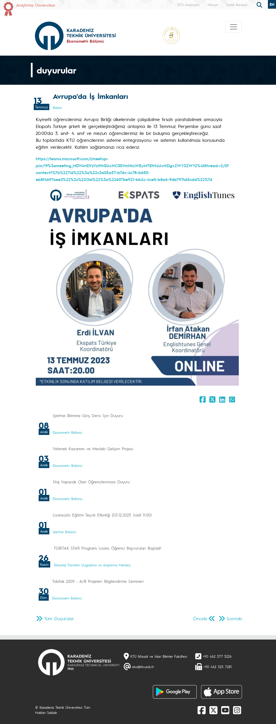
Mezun (213, 4)
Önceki (200, 618)
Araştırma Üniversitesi (35, 4)
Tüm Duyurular (59, 618)
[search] (260, 4)
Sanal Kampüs (236, 4)
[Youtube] (225, 710)
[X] (213, 710)
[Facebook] (202, 710)
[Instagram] (237, 710)
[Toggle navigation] (234, 27)
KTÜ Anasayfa (188, 4)
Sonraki (234, 618)
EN (272, 4)
